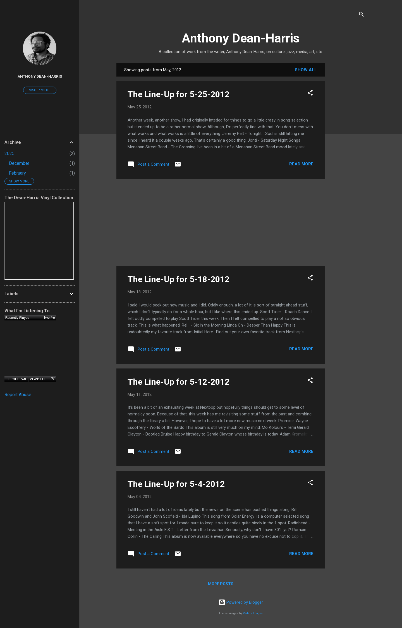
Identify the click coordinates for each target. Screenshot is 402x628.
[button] (310, 93)
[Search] (361, 15)
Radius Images (253, 613)
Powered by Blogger (241, 602)
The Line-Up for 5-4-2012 (176, 484)
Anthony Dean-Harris (241, 38)
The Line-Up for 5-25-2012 (178, 94)
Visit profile (40, 90)
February (17, 173)
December (19, 163)
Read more (301, 163)
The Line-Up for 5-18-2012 (178, 279)
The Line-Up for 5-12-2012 (178, 382)
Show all (306, 69)
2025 (9, 153)
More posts (220, 584)
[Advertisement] (347, 147)
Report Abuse (17, 394)
